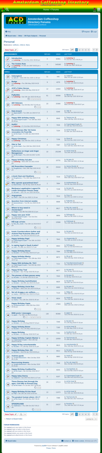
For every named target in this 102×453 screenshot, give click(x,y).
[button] (72, 49)
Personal (9, 41)
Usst (15, 247)
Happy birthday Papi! (21, 239)
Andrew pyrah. (18, 356)
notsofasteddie (71, 344)
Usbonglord (17, 76)
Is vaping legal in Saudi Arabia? (25, 245)
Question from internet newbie (25, 201)
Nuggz (16, 211)
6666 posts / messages (21, 313)
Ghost (68, 138)
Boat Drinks (17, 184)
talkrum (16, 78)
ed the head (17, 134)
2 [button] (79, 50)
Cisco (15, 197)
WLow (68, 256)
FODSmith (69, 221)
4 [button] (85, 50)
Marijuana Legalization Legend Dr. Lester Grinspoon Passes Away (26, 189)
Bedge (14, 82)
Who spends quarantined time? (25, 183)
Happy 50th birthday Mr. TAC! (24, 263)
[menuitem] (8, 31)
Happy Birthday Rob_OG (22, 350)
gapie (68, 303)
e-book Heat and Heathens (23, 176)
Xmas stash (16, 298)
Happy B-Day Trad (19, 270)
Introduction (17, 58)
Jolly (67, 111)
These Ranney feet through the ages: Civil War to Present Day (25, 382)
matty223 (17, 378)
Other (15, 67)
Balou (28, 45)
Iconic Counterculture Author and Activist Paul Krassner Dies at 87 (26, 232)
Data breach (17, 111)
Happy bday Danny (20, 376)
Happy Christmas (19, 139)
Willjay (68, 292)
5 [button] (88, 50)
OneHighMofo (71, 369)
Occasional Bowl (19, 305)
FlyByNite (16, 95)
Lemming (17, 60)
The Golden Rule (19, 64)
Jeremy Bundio (71, 166)
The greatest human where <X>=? (26, 397)
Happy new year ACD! (21, 215)
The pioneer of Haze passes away (26, 275)
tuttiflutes (16, 45)
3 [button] (82, 50)
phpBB (44, 445)
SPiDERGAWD (18, 404)
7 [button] (93, 50)
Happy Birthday (18, 321)
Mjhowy (68, 95)
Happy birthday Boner (21, 327)
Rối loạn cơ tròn (18, 222)
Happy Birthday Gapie (21, 303)
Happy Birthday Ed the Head (24, 392)
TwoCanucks (70, 338)
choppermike (70, 238)
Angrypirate (17, 195)
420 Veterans (17, 103)
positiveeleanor (71, 182)
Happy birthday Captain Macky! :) (26, 338)
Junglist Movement (20, 357)
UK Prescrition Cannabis (22, 166)
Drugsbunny (18, 168)
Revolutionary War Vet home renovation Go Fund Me (24, 131)
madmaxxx (17, 405)
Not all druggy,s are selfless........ (25, 292)
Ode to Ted (16, 144)
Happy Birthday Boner (21, 251)
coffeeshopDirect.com (51, 5)
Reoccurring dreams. (21, 362)
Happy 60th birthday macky (23, 118)
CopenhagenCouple (20, 119)
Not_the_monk (71, 207)
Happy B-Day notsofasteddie (24, 345)
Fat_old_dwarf (71, 362)
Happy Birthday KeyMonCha (24, 369)
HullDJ (14, 124)
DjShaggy (69, 214)
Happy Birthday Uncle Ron (23, 287)
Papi (15, 393)
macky (16, 294)
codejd (68, 76)
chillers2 (22, 45)
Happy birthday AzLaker (22, 160)
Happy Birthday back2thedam (24, 281)
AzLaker (69, 159)
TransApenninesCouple (74, 263)
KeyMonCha (70, 332)
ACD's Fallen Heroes (20, 88)
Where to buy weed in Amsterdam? (21, 209)
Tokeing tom (70, 117)
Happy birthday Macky (21, 256)
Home (46, 9)
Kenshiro (69, 403)
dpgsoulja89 (18, 113)
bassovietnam (18, 203)
